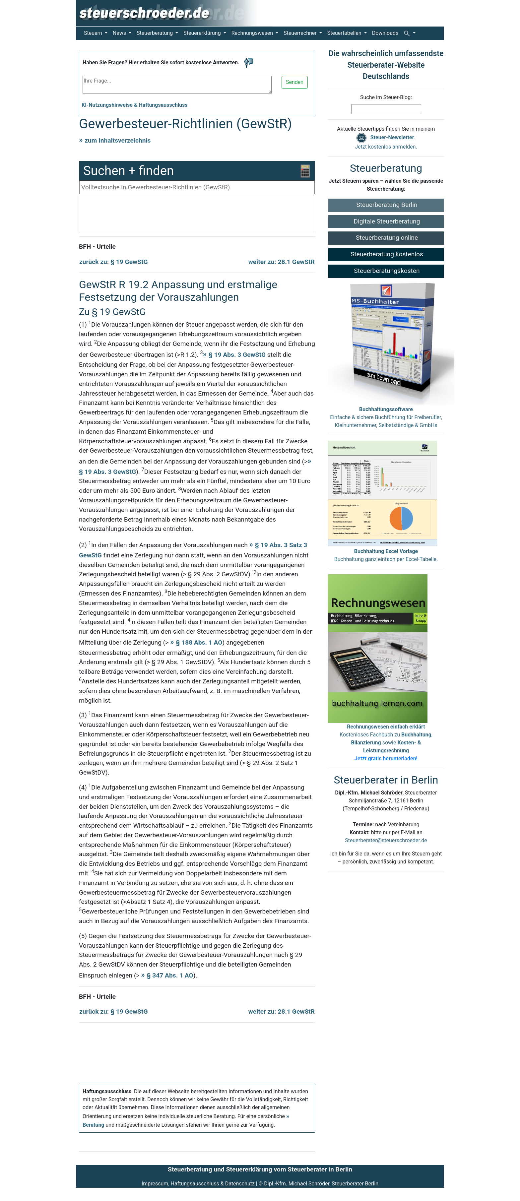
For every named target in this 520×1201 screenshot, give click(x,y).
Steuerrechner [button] (301, 33)
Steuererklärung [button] (202, 33)
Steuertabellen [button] (345, 33)
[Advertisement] (197, 214)
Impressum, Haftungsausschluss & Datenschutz (198, 1183)
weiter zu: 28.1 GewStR (281, 262)
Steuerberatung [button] (155, 33)
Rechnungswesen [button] (252, 33)
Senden (294, 82)
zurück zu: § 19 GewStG (113, 262)
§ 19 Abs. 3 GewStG (237, 354)
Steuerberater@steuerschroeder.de (386, 840)
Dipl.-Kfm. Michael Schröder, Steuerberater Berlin (321, 1183)
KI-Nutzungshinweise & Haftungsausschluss (135, 105)
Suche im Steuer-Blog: (386, 97)
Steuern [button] (93, 33)
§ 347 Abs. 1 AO (170, 975)
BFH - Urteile (97, 246)
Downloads (385, 33)
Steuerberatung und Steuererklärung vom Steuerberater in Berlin (260, 1169)
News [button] (120, 33)
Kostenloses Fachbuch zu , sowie (386, 743)
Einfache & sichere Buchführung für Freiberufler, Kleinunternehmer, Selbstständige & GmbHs (386, 417)
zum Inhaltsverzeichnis (118, 140)
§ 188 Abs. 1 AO (199, 642)
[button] (409, 33)
